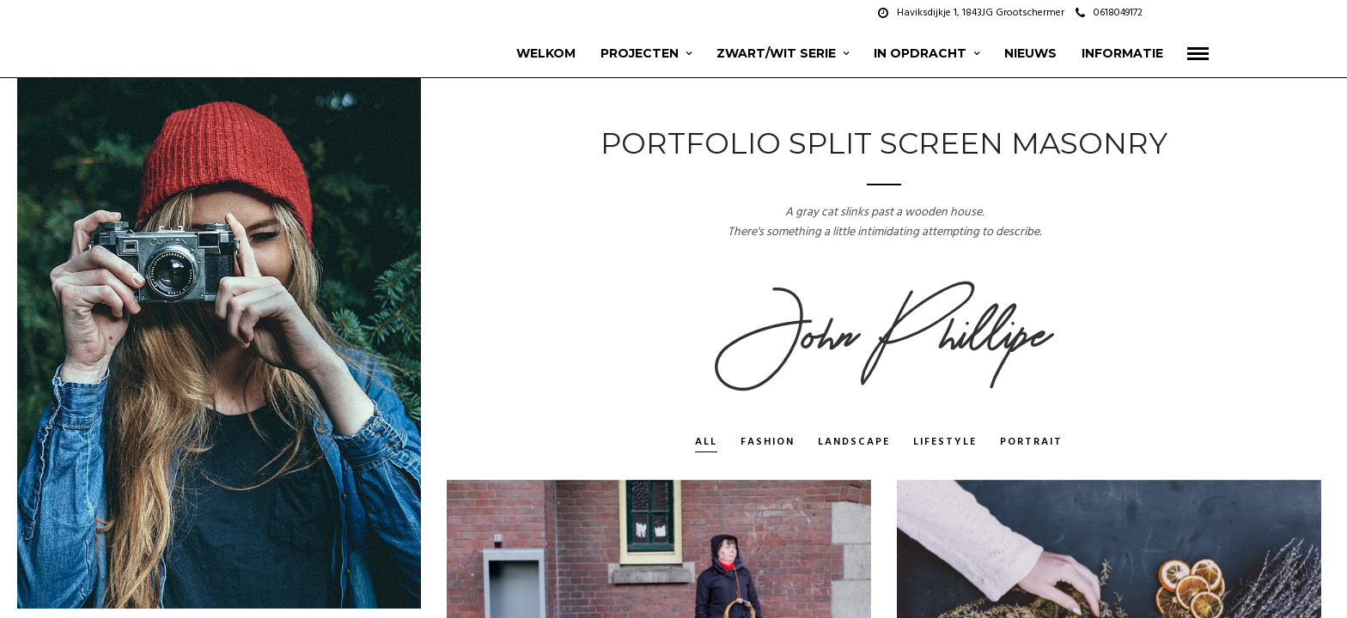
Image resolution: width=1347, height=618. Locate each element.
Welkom (546, 53)
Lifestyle (945, 443)
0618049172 (1109, 12)
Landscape (854, 443)
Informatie (1122, 53)
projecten (639, 53)
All (706, 443)
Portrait (1031, 443)
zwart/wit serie (776, 53)
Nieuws (1030, 53)
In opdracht (920, 53)
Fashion (768, 443)
